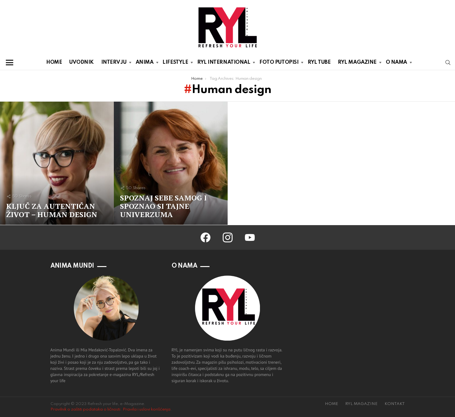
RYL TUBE (319, 62)
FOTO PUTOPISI (278, 63)
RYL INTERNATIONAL (223, 63)
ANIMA (145, 63)
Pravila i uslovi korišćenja (146, 409)
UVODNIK (81, 62)
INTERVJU (113, 63)
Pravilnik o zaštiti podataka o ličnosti (85, 409)
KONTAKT (395, 404)
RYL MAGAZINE (357, 63)
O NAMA (396, 63)
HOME (54, 62)
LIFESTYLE (175, 63)
